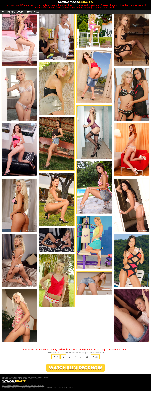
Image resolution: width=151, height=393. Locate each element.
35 (88, 356)
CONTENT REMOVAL (54, 388)
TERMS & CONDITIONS (8, 388)
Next (96, 356)
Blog (61, 388)
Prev (54, 356)
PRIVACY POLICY (20, 388)
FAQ (72, 388)
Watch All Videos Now (75, 368)
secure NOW (33, 12)
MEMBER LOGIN (15, 12)
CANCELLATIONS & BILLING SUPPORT (36, 388)
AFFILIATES (67, 388)
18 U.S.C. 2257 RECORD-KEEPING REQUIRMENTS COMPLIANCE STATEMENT (23, 387)
